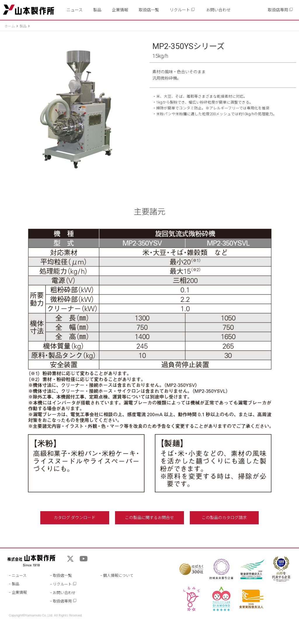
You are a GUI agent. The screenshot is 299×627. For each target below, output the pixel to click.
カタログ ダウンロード (74, 517)
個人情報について (118, 575)
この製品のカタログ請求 (224, 517)
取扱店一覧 (149, 10)
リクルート (182, 9)
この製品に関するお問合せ (149, 517)
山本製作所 (28, 10)
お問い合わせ (218, 10)
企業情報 (120, 10)
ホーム (9, 26)
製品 (97, 10)
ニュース (75, 10)
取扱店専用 (280, 9)
